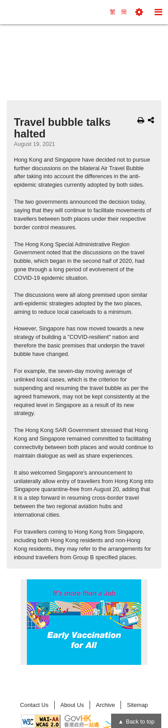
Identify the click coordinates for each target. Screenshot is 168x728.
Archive (105, 705)
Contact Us (34, 705)
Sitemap (137, 705)
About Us (72, 705)
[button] (139, 12)
